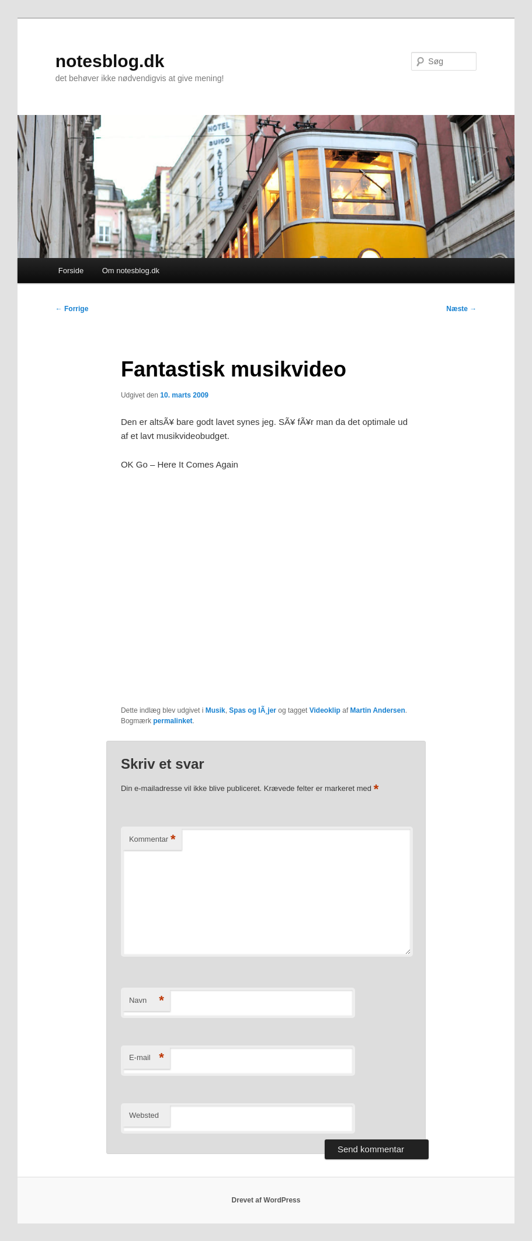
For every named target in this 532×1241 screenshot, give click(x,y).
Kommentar (152, 839)
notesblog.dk (110, 61)
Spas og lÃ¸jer (252, 710)
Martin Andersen (377, 710)
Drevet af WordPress (266, 1200)
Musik (215, 710)
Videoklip (325, 710)
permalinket (172, 721)
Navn (146, 1000)
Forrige (72, 309)
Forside (71, 270)
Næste (461, 309)
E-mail (146, 1058)
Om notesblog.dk (130, 270)
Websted (144, 1115)
